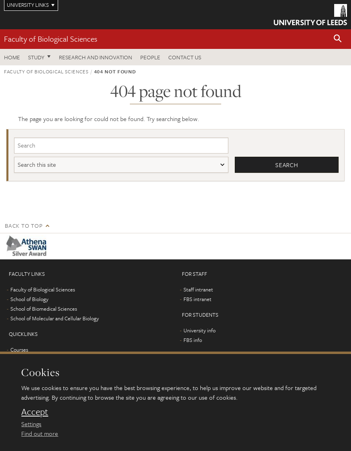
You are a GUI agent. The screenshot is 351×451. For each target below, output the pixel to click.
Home (12, 57)
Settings (31, 423)
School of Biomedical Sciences (43, 309)
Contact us (184, 57)
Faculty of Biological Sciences (50, 38)
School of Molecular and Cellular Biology (54, 318)
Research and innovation (95, 57)
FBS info (193, 340)
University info (200, 330)
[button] (338, 39)
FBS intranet (198, 299)
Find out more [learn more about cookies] (39, 433)
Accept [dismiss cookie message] (34, 412)
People (150, 57)
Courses (19, 350)
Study (36, 57)
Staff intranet (198, 289)
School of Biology (29, 299)
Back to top (23, 225)
